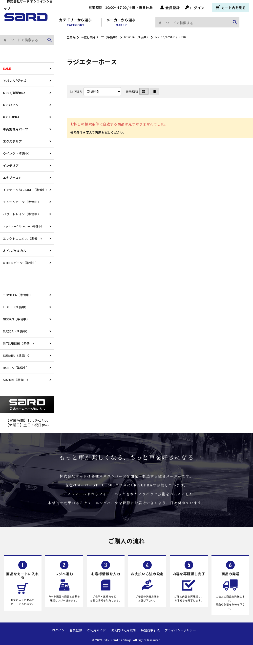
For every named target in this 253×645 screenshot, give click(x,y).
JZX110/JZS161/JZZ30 (170, 37)
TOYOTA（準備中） (136, 37)
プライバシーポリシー (180, 630)
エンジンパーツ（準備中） (22, 202)
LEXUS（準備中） (15, 307)
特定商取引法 (150, 630)
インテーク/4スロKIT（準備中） (26, 190)
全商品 (71, 37)
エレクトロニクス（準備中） (23, 238)
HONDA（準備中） (16, 367)
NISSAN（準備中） (16, 319)
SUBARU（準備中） (17, 355)
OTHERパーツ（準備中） (21, 263)
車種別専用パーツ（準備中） (99, 37)
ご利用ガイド (96, 630)
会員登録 (170, 7)
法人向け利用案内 (123, 630)
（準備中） (18, 295)
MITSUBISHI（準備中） (19, 343)
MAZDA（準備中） (16, 331)
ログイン (195, 7)
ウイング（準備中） (17, 153)
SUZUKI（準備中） (16, 380)
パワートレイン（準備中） (22, 214)
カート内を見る (231, 7)
